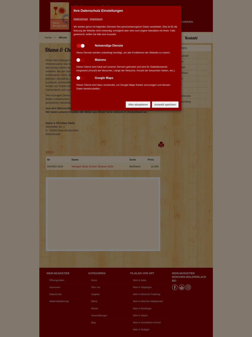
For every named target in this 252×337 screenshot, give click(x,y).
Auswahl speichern (165, 104)
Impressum (96, 19)
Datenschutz (81, 19)
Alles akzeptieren (138, 104)
